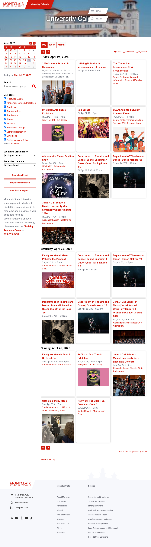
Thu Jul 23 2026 (22, 75)
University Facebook (16, 517)
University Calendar (39, 4)
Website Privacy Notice (98, 523)
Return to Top (48, 459)
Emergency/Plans (95, 506)
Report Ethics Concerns (98, 537)
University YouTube (26, 517)
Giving (59, 528)
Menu (144, 11)
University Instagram (21, 517)
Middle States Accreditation (100, 519)
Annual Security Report (97, 515)
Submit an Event (20, 175)
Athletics (60, 519)
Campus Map (19, 507)
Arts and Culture (63, 515)
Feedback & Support (19, 190)
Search (144, 19)
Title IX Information (96, 501)
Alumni (60, 510)
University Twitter (11, 517)
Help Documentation (20, 182)
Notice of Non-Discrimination (100, 510)
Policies (91, 486)
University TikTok (31, 517)
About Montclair (63, 497)
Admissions (62, 506)
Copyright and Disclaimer (98, 497)
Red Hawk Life (63, 523)
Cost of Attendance (96, 532)
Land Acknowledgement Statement (103, 528)
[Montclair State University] (13, 4)
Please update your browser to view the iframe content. (20, 55)
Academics (61, 501)
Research (61, 532)
